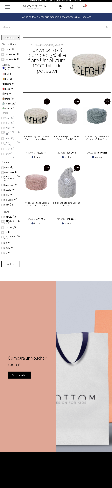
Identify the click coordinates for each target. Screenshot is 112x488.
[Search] (107, 27)
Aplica (10, 264)
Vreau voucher (19, 374)
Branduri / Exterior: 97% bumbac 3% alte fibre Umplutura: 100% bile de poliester (47, 45)
